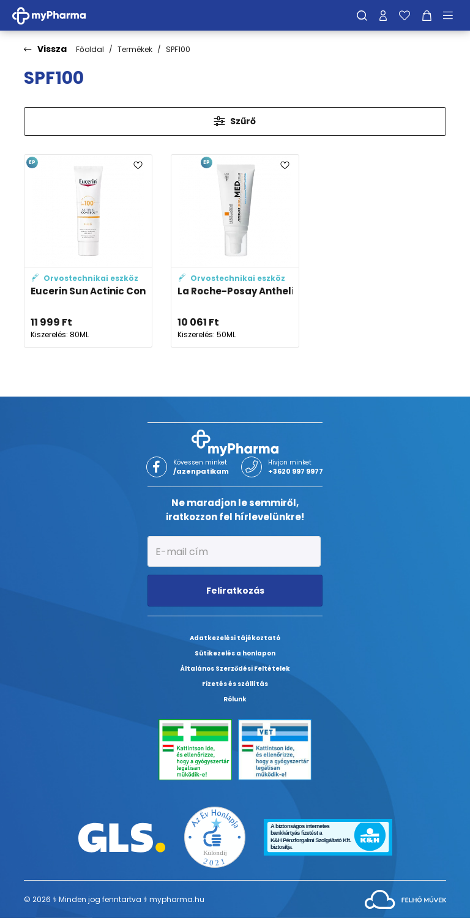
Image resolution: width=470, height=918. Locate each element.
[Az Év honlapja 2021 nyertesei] (214, 837)
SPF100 (178, 49)
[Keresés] (362, 15)
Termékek (135, 49)
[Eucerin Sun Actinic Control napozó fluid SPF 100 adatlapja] (88, 251)
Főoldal (90, 49)
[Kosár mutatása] (427, 15)
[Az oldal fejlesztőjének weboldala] (405, 899)
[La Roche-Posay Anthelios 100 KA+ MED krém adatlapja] (235, 251)
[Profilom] (383, 15)
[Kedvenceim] (404, 15)
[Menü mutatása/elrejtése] (452, 15)
